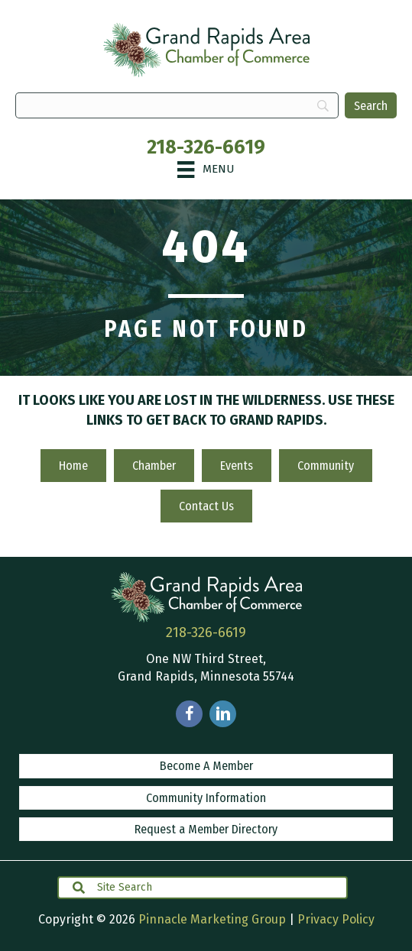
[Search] (371, 105)
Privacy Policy (336, 919)
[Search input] (202, 887)
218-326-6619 (206, 147)
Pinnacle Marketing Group (212, 919)
